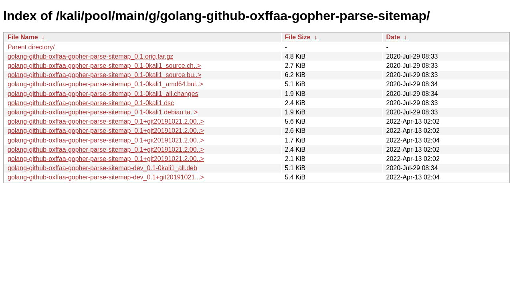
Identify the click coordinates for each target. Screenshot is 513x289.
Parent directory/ (31, 47)
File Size (298, 37)
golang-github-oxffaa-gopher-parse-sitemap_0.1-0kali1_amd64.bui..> (105, 84)
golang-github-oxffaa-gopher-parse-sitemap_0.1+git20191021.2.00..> (106, 121)
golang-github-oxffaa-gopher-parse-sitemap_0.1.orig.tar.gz (90, 56)
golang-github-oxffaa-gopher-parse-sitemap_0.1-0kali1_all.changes (103, 93)
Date (393, 37)
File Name (23, 37)
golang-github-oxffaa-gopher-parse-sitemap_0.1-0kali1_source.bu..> (104, 74)
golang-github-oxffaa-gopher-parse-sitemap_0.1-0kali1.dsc (91, 103)
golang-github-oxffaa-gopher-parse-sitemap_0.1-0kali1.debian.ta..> (103, 112)
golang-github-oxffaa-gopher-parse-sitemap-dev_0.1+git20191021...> (106, 177)
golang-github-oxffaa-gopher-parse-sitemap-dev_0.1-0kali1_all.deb (102, 168)
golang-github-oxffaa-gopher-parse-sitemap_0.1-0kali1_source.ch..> (104, 65)
